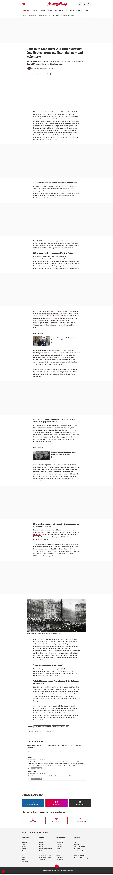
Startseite (25, 15)
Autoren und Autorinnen (61, 840)
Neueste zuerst (32, 752)
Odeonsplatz (37, 534)
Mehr (86, 10)
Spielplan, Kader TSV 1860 (45, 857)
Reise (23, 859)
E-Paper (58, 848)
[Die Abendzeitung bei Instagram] (56, 803)
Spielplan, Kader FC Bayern (45, 855)
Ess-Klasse (41, 850)
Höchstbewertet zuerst (56, 752)
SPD (75, 193)
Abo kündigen (77, 848)
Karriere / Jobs (59, 842)
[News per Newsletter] (56, 820)
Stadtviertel (25, 842)
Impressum (76, 840)
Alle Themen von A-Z (44, 840)
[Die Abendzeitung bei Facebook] (33, 803)
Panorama (57, 10)
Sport (42, 10)
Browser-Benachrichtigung (45, 848)
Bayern (35, 10)
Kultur (78, 10)
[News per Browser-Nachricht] (80, 820)
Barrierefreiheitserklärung (80, 846)
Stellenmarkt (42, 859)
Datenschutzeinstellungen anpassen (82, 850)
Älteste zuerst (43, 752)
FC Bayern (24, 846)
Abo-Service (59, 846)
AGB (75, 842)
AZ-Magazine (59, 857)
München (25, 10)
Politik (71, 10)
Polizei (35, 537)
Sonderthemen (59, 859)
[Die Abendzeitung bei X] (80, 803)
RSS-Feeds (41, 846)
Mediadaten (59, 853)
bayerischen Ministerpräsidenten (49, 313)
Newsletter (41, 842)
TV (66, 10)
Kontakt (58, 850)
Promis (49, 10)
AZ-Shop (58, 855)
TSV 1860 (24, 848)
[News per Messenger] (33, 820)
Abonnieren (59, 844)
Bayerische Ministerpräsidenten (42, 726)
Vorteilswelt (42, 853)
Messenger (41, 844)
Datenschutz (76, 844)
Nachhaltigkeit (25, 861)
